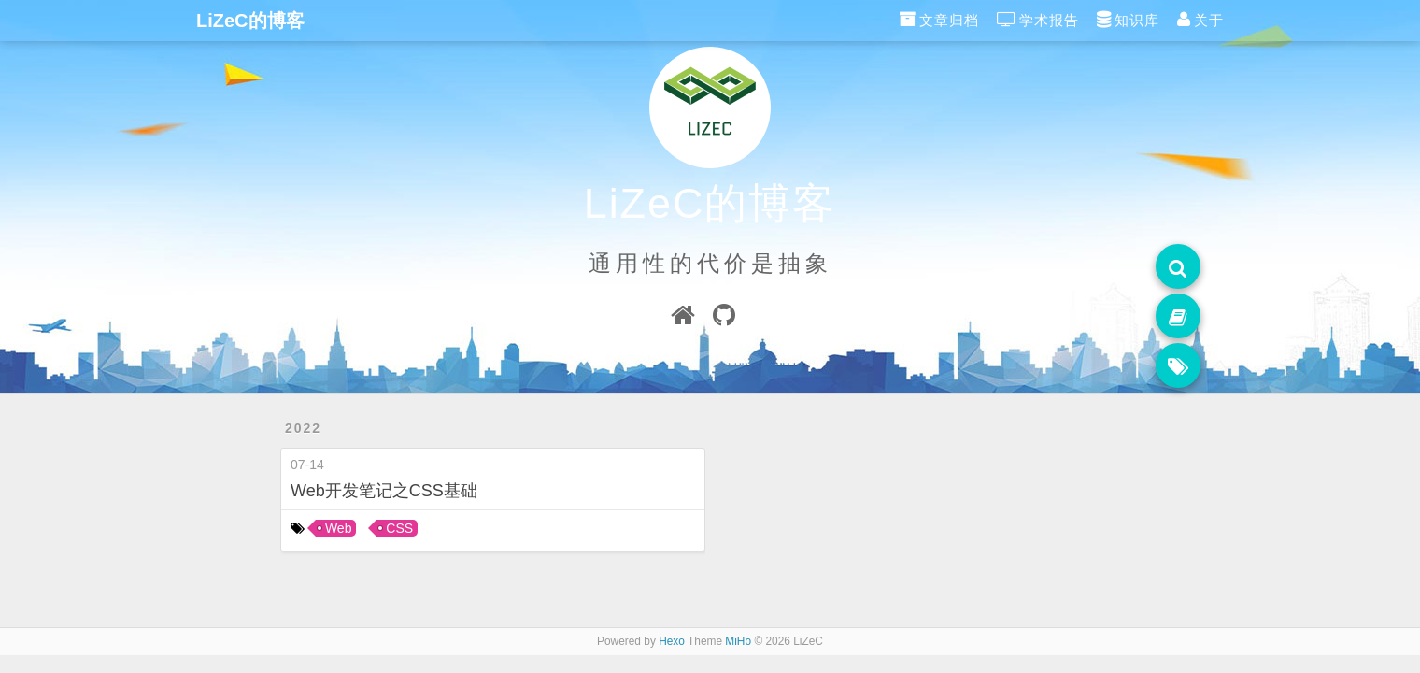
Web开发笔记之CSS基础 (384, 490)
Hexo (672, 641)
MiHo (738, 641)
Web (338, 528)
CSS (399, 528)
